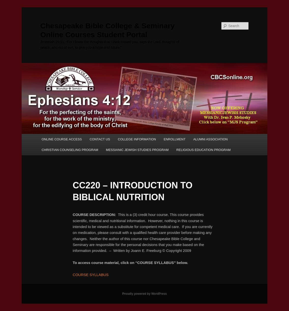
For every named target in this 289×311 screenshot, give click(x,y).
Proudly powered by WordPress (144, 293)
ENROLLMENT (175, 139)
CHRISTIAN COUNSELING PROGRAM (70, 150)
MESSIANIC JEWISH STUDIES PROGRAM (137, 150)
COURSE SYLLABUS (91, 275)
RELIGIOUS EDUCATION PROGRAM (203, 150)
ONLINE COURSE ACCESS (62, 139)
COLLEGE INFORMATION (137, 139)
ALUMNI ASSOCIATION (210, 139)
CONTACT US (100, 139)
